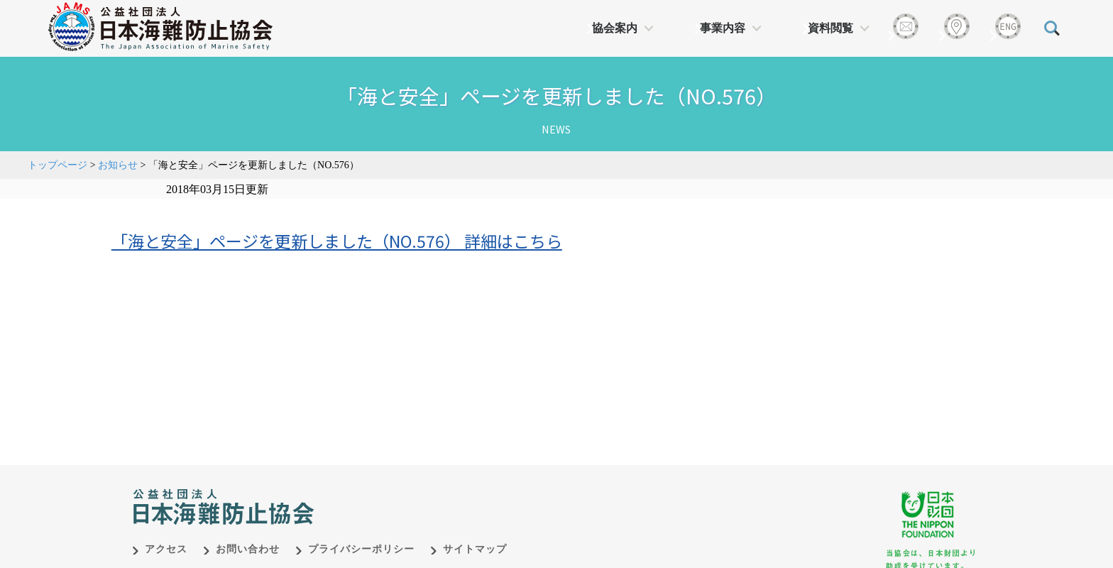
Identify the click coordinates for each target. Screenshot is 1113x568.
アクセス (166, 549)
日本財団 (429, 492)
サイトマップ (475, 549)
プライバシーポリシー (361, 549)
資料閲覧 (830, 28)
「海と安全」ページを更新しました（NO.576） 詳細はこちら (336, 241)
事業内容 (722, 28)
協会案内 (614, 28)
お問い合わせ (248, 549)
